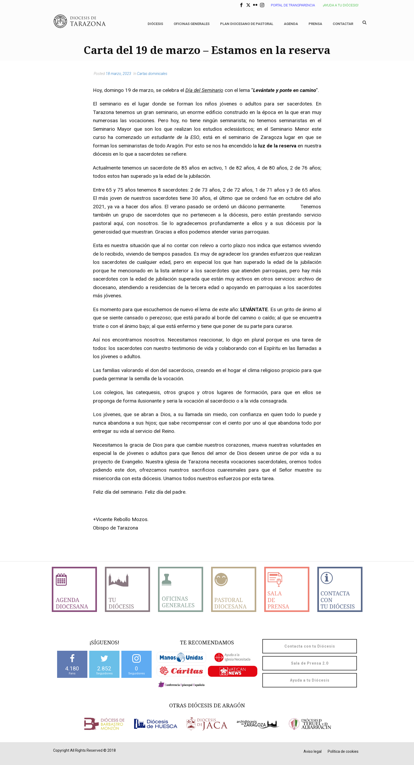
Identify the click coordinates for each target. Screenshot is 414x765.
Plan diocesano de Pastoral (246, 24)
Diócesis (155, 24)
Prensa (315, 24)
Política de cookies (343, 751)
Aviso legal (313, 751)
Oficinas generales (192, 24)
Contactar (343, 24)
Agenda (291, 24)
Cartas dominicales (152, 73)
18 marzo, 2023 (118, 73)
